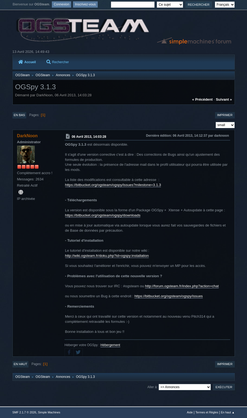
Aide (190, 412)
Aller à (152, 387)
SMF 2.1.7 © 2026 (24, 412)
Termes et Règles (206, 412)
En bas (19, 115)
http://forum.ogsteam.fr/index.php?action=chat (182, 286)
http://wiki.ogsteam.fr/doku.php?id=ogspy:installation (107, 256)
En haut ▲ (228, 412)
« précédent (202, 99)
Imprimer (225, 115)
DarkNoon (27, 135)
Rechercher (57, 62)
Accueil (27, 62)
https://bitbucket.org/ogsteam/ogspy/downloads (103, 215)
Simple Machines (49, 412)
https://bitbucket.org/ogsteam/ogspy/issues (168, 296)
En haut (20, 364)
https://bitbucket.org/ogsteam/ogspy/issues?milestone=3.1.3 (113, 185)
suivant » (224, 99)
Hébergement (110, 345)
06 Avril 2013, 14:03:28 (89, 137)
